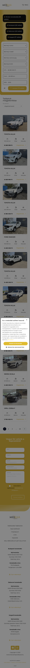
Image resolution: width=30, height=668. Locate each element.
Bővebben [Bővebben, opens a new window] (11, 339)
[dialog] (15, 334)
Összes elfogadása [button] (15, 343)
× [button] (26, 319)
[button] (15, 347)
